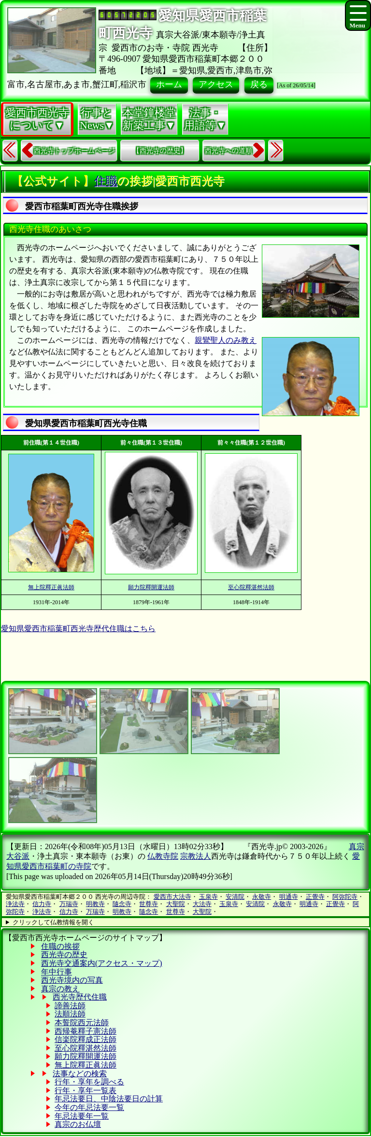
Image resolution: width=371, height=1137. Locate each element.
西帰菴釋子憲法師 (85, 1031)
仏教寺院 (162, 856)
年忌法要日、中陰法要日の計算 (109, 1099)
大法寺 (202, 903)
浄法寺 (15, 903)
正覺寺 (315, 896)
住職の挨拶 (60, 946)
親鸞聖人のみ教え (226, 340)
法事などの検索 (80, 1073)
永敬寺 (261, 896)
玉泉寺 (208, 896)
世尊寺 (148, 903)
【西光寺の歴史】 (160, 150)
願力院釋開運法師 (151, 587)
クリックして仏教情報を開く (53, 922)
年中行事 (56, 972)
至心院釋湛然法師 (251, 587)
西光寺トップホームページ (74, 150)
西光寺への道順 (228, 150)
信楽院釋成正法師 (85, 1039)
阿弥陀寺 (344, 896)
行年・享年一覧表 (85, 1090)
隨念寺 (122, 903)
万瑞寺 (68, 903)
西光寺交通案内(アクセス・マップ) (101, 963)
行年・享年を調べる (89, 1082)
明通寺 (288, 896)
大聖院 (175, 903)
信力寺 (41, 903)
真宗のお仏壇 (78, 1124)
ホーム (169, 84)
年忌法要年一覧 (82, 1116)
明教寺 (95, 903)
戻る (259, 84)
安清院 (235, 896)
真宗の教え (60, 989)
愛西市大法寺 (172, 896)
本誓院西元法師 (82, 1022)
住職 (105, 181)
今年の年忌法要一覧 (89, 1107)
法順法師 (70, 1014)
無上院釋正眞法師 (51, 587)
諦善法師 (70, 1006)
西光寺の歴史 (64, 954)
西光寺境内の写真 (72, 980)
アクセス (216, 84)
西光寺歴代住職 (80, 997)
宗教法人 (195, 856)
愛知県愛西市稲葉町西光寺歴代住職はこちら (78, 628)
